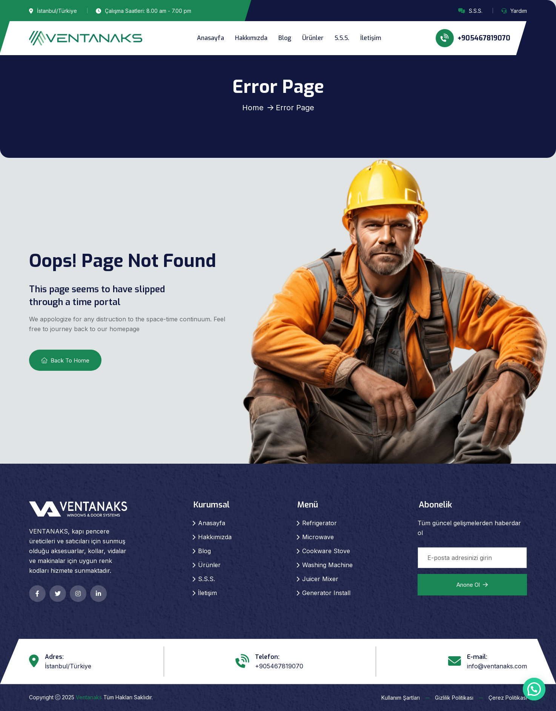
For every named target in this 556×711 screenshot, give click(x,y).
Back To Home (65, 360)
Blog (284, 38)
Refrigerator (319, 523)
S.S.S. (475, 11)
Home (253, 107)
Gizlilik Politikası (454, 697)
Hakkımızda (251, 38)
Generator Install (326, 593)
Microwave (318, 537)
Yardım (518, 11)
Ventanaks (89, 697)
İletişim (370, 38)
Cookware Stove (326, 551)
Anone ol (472, 584)
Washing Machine (327, 565)
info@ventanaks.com (497, 666)
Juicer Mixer (320, 579)
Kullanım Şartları (400, 697)
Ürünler (313, 38)
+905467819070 (473, 38)
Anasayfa (210, 38)
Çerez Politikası (507, 697)
